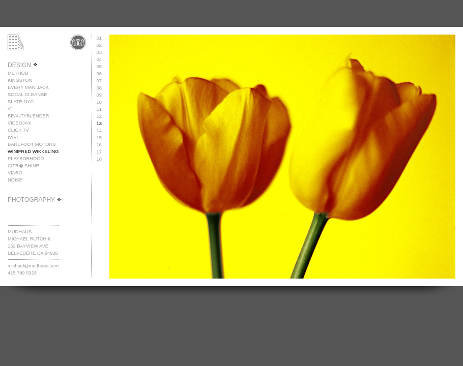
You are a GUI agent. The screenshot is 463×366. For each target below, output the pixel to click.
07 (99, 80)
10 (99, 102)
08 (99, 87)
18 (99, 159)
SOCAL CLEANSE (27, 94)
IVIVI (13, 137)
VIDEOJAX (19, 123)
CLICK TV (18, 130)
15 (99, 137)
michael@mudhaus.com (33, 265)
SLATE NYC (21, 101)
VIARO (15, 172)
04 (99, 59)
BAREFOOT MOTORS (32, 144)
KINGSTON (20, 80)
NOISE (15, 179)
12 (99, 116)
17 (99, 152)
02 (99, 45)
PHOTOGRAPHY (35, 199)
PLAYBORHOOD (26, 158)
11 (99, 109)
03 (99, 52)
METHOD (18, 73)
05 (99, 66)
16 (99, 144)
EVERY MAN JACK (28, 87)
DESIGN (23, 65)
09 (99, 95)
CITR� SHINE (23, 165)
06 (99, 73)
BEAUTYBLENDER (28, 115)
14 (99, 130)
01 (99, 38)
